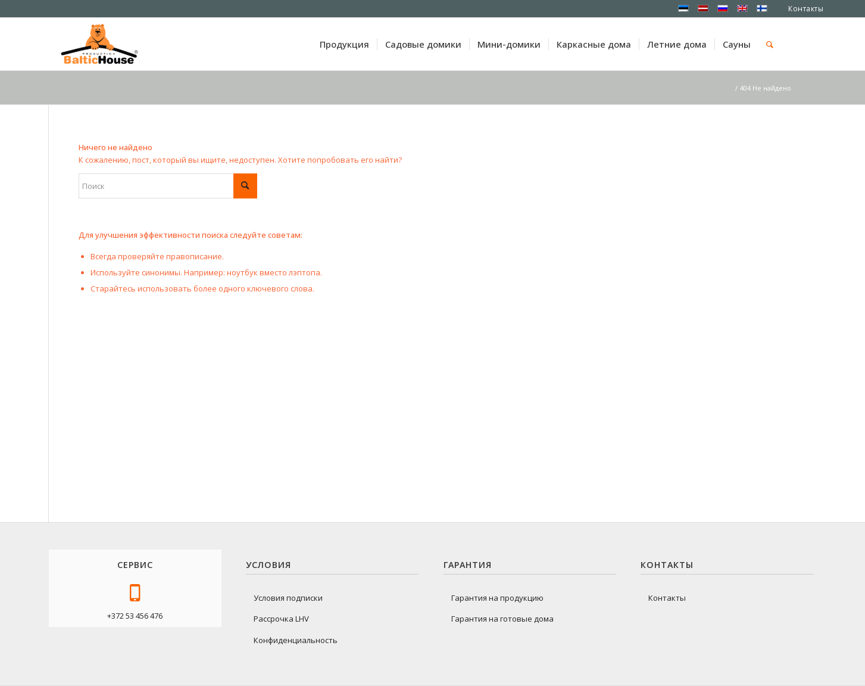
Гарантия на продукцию (497, 597)
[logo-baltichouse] (99, 44)
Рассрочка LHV (281, 618)
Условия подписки (288, 597)
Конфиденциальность (296, 640)
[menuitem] (344, 44)
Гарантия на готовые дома (502, 618)
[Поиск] (769, 44)
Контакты (805, 9)
